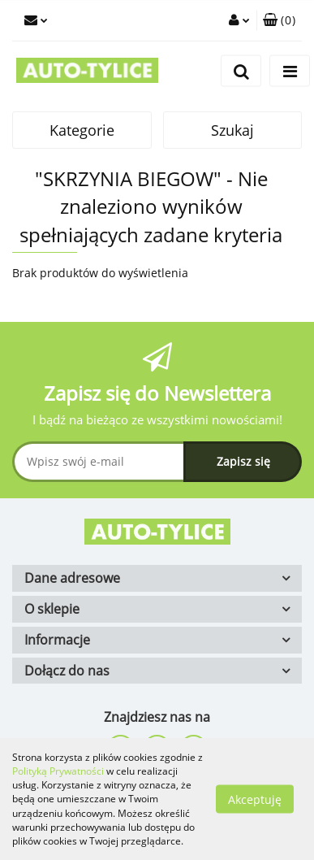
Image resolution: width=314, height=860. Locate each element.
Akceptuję (255, 799)
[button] (279, 20)
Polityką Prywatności (58, 771)
